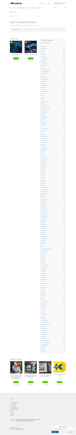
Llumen (43, 197)
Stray (43, 297)
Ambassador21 (44, 64)
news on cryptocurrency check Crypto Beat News (25, 420)
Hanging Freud (44, 158)
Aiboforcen (44, 60)
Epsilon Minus (44, 136)
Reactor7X (44, 261)
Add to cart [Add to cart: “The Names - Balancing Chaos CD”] (31, 58)
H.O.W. (43, 154)
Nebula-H (43, 234)
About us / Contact (13, 11)
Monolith (43, 232)
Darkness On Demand (46, 107)
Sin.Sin (43, 289)
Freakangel (44, 144)
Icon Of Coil (44, 171)
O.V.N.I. (43, 246)
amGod (43, 67)
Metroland (44, 220)
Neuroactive (44, 238)
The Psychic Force (45, 320)
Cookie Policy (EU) (14, 402)
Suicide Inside (44, 303)
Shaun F (43, 285)
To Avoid (43, 326)
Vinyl (14, 7)
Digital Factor (44, 116)
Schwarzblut (44, 275)
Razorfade (44, 258)
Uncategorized (44, 332)
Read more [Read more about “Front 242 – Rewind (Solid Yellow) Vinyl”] (59, 382)
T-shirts (43, 308)
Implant (43, 175)
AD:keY (43, 52)
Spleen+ (27, 7)
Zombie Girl (44, 350)
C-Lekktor (44, 83)
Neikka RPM (44, 236)
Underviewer (44, 334)
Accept (55, 431)
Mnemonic (44, 228)
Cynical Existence (45, 101)
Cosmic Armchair (45, 91)
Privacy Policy (12, 428)
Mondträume (44, 230)
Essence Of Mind (45, 138)
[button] (73, 426)
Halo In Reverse (45, 156)
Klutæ (43, 185)
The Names (44, 318)
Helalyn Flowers (45, 165)
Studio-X (43, 299)
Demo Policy (13, 404)
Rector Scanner (45, 267)
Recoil (43, 263)
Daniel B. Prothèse (45, 105)
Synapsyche (44, 305)
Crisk (43, 95)
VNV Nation (44, 346)
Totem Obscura (45, 328)
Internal (43, 177)
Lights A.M (44, 195)
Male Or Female (45, 205)
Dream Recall (44, 122)
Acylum (43, 50)
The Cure (43, 316)
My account (42, 3)
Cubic (43, 99)
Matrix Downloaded (45, 209)
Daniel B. (43, 103)
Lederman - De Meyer (46, 193)
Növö (43, 244)
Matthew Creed (44, 212)
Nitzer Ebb (44, 240)
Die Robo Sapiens (45, 111)
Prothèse (43, 252)
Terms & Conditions (14, 408)
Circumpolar (44, 87)
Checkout (49, 3)
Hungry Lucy (44, 167)
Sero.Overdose (44, 283)
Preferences (71, 431)
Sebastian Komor (45, 279)
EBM (43, 126)
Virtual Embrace (45, 344)
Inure (43, 179)
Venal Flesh (44, 338)
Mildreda (43, 222)
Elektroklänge (44, 128)
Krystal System (44, 189)
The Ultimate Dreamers (46, 324)
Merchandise (44, 218)
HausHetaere (44, 160)
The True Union (45, 322)
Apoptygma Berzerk (45, 69)
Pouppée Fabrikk (45, 250)
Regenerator (44, 269)
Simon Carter (44, 287)
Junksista (43, 181)
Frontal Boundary (45, 148)
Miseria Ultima (44, 226)
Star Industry (44, 295)
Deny (63, 431)
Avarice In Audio (45, 73)
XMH (43, 348)
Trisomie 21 (44, 330)
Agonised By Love (45, 58)
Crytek (43, 97)
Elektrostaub (44, 130)
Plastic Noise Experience (46, 248)
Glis (42, 152)
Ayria (43, 75)
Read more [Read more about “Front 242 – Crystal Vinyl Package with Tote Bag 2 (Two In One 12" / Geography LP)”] (30, 382)
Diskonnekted (44, 118)
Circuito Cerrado (45, 85)
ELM (42, 132)
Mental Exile (44, 214)
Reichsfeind (44, 271)
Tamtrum (43, 310)
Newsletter (33, 7)
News (11, 7)
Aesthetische (44, 56)
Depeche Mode (44, 109)
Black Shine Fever (45, 79)
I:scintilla (43, 169)
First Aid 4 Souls (45, 140)
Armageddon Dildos (45, 71)
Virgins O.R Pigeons (45, 342)
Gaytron (43, 150)
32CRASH (43, 46)
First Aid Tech (44, 142)
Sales (12, 410)
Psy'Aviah (43, 256)
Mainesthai (44, 201)
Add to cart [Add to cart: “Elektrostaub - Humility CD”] (16, 58)
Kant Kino (44, 183)
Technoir (43, 312)
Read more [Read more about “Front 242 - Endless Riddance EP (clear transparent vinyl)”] (45, 382)
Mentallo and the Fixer (46, 216)
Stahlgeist (44, 293)
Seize (43, 281)
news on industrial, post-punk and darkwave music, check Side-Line (28, 419)
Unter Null (44, 336)
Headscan (43, 163)
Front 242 (43, 146)
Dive (42, 120)
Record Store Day (45, 265)
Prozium (43, 254)
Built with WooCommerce (20, 428)
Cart (45, 3)
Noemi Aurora (44, 242)
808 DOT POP (44, 48)
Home (12, 15)
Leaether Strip (44, 191)
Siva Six (43, 291)
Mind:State (44, 224)
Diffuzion (43, 114)
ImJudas (43, 173)
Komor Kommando (45, 187)
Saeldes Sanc (44, 273)
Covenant (43, 93)
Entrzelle (43, 134)
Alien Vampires (44, 62)
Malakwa (43, 203)
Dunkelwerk (44, 124)
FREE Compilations (20, 7)
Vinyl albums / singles (46, 340)
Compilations (44, 89)
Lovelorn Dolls (44, 199)
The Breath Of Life (45, 314)
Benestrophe (44, 77)
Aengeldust (44, 54)
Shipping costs (39, 7)
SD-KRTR (43, 277)
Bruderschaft (44, 81)
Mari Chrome (44, 207)
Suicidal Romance (45, 301)
